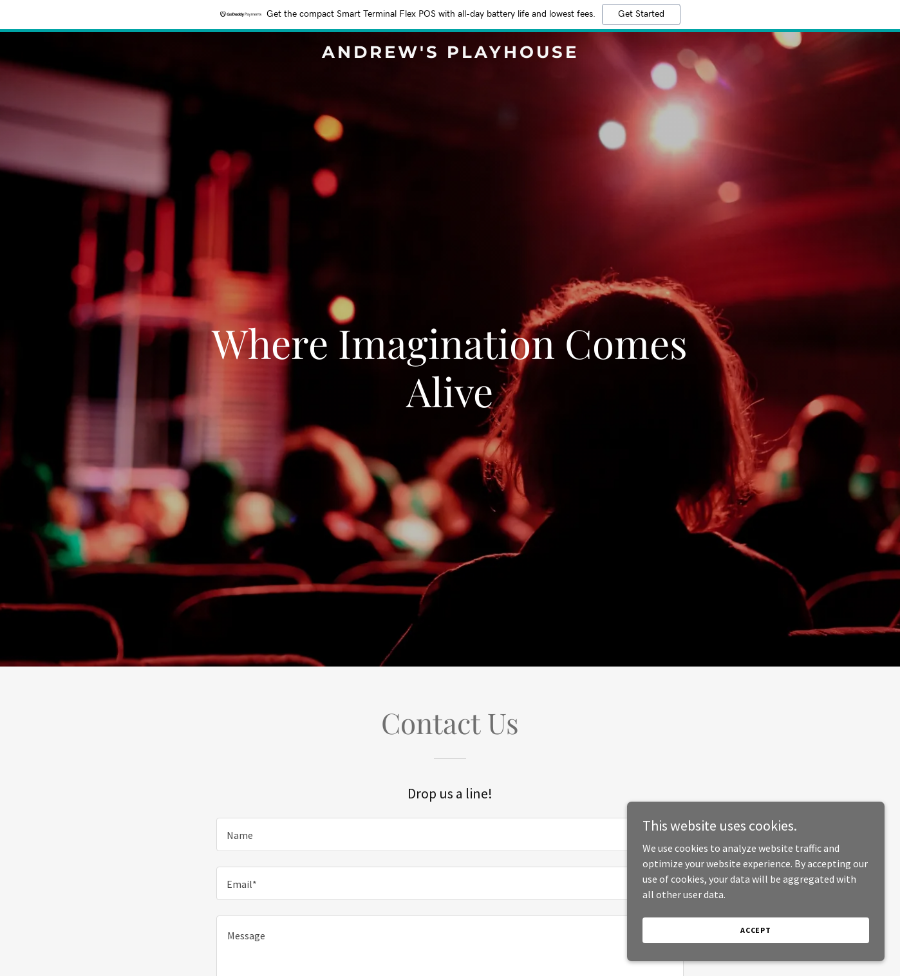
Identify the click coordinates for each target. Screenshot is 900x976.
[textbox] (449, 834)
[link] (450, 54)
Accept (755, 939)
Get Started (641, 14)
